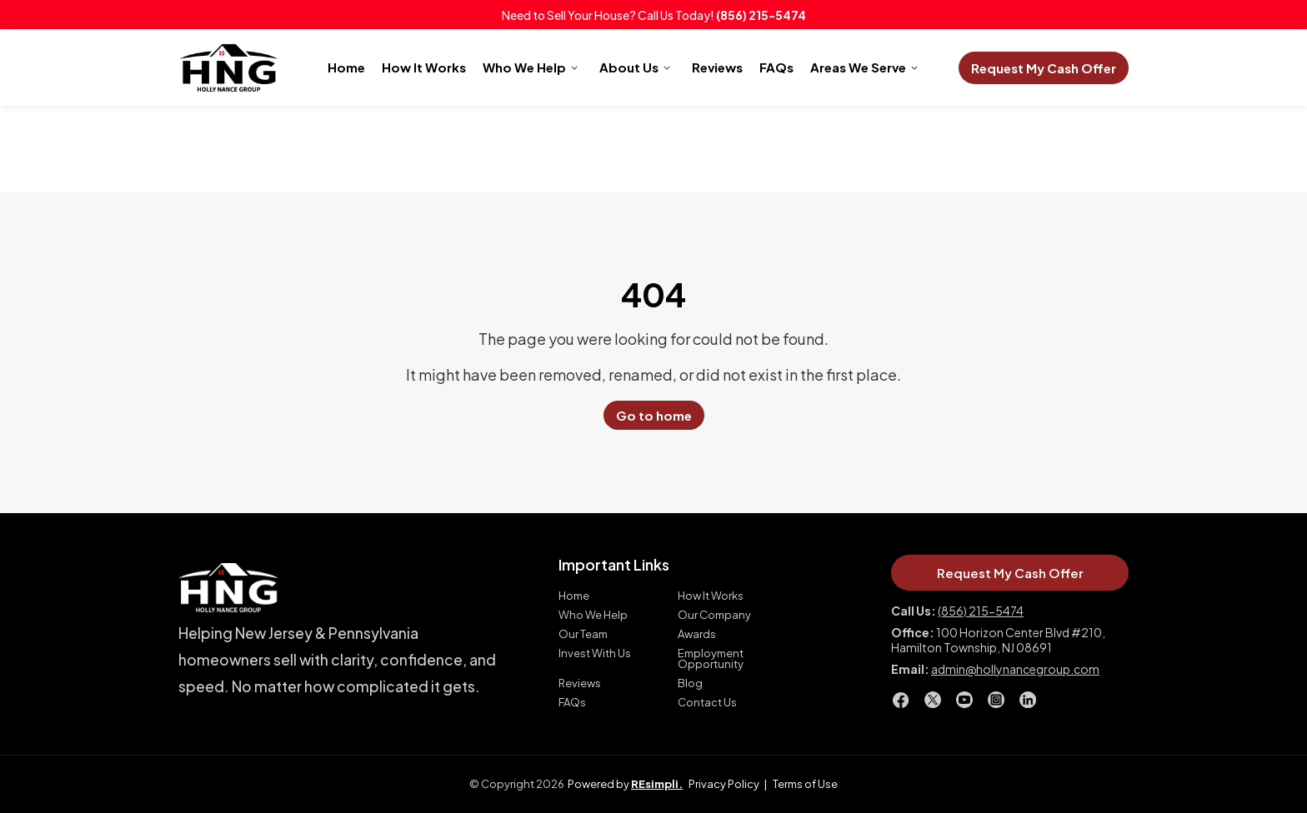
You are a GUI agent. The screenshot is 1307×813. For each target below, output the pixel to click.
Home (346, 67)
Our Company (714, 615)
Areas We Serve (858, 67)
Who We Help (524, 67)
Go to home (654, 415)
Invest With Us (594, 653)
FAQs (776, 67)
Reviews (717, 67)
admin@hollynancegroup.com (1015, 668)
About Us (629, 67)
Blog (690, 683)
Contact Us (707, 702)
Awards (697, 634)
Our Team (583, 634)
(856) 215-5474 (761, 14)
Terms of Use (805, 784)
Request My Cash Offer (1043, 68)
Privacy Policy (724, 784)
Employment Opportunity (711, 659)
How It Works (424, 67)
